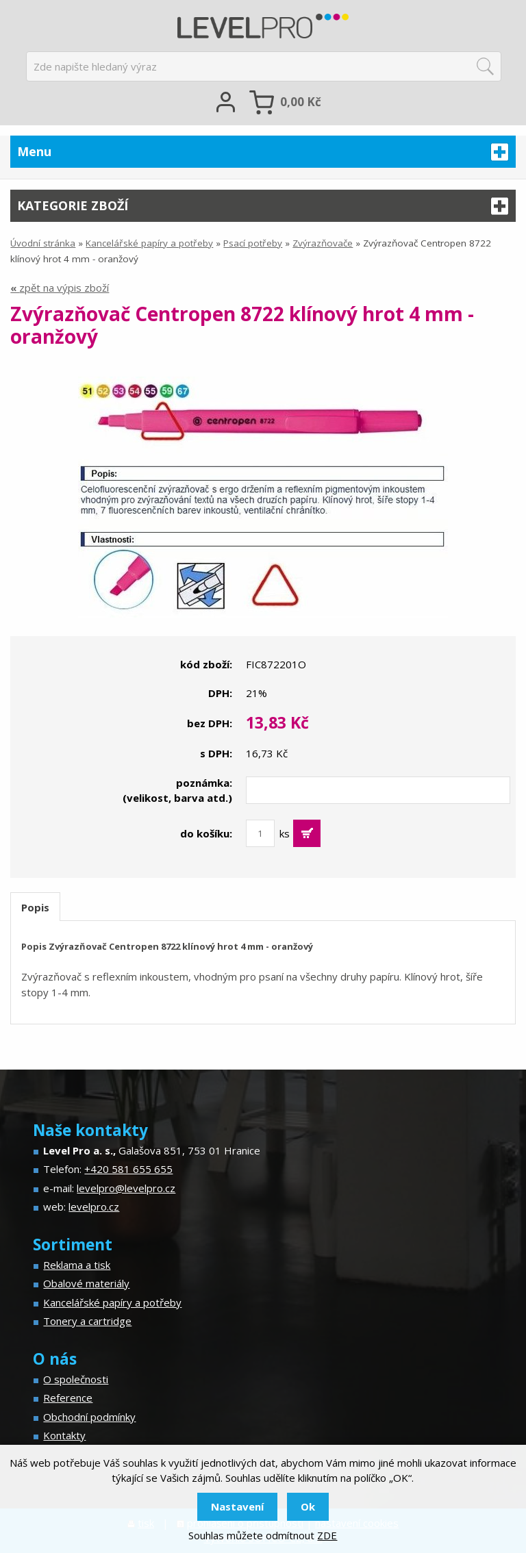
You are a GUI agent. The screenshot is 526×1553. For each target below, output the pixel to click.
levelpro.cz (93, 1206)
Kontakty (64, 1435)
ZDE (327, 1535)
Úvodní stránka (42, 243)
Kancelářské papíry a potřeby (149, 243)
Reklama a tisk (76, 1265)
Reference (67, 1397)
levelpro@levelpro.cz (126, 1188)
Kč (300, 102)
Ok (308, 1506)
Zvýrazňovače (322, 243)
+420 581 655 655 (128, 1169)
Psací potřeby (252, 243)
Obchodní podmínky (89, 1417)
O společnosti (75, 1379)
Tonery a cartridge (87, 1321)
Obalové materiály (86, 1283)
